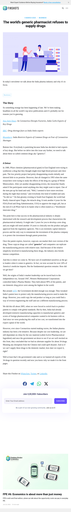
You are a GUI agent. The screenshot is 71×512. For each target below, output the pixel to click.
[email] (28, 401)
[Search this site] (63, 8)
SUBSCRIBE (60, 401)
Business (42, 18)
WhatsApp (25, 373)
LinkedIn (43, 373)
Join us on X (50, 408)
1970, (15, 291)
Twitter (33, 373)
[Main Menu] (66, 8)
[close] (68, 2)
